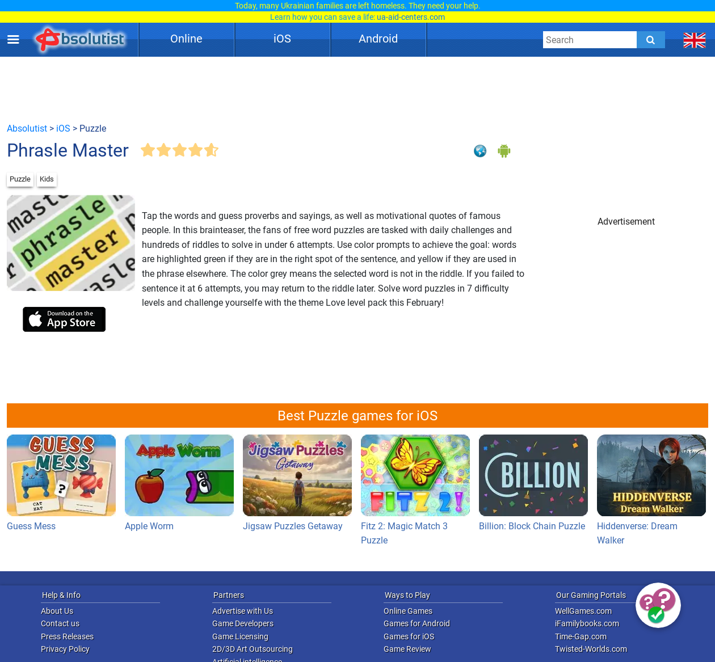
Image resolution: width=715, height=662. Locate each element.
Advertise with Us (242, 610)
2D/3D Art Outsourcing (252, 648)
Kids (47, 179)
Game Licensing (240, 636)
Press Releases (67, 636)
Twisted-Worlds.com (591, 648)
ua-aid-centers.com (411, 17)
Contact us (60, 623)
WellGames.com (583, 610)
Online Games (408, 610)
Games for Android (417, 623)
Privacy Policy (65, 648)
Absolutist (27, 128)
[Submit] (651, 39)
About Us (57, 610)
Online (186, 38)
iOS (282, 38)
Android (378, 38)
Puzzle (20, 179)
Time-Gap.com (581, 636)
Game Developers (243, 623)
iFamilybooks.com (587, 623)
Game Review (407, 648)
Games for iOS (409, 636)
